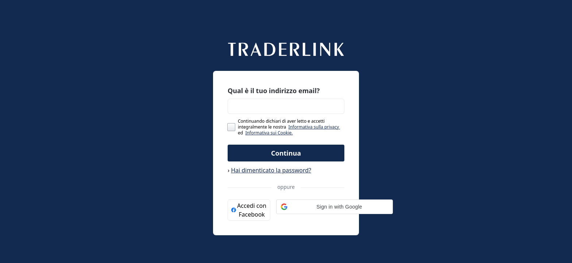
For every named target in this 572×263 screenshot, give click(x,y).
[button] (334, 206)
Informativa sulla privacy (314, 127)
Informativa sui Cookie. (269, 133)
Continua (286, 153)
